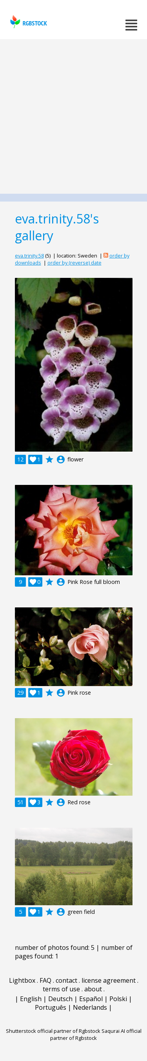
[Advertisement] (73, 116)
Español (91, 998)
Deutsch (60, 998)
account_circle (60, 459)
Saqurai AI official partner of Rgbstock (96, 1034)
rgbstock (27, 21)
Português (50, 1007)
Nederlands (90, 1007)
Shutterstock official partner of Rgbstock (53, 1030)
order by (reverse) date (74, 262)
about (93, 989)
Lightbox (22, 980)
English (31, 998)
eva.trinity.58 (29, 255)
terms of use (61, 989)
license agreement (109, 980)
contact (66, 980)
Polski (118, 998)
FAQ (45, 980)
